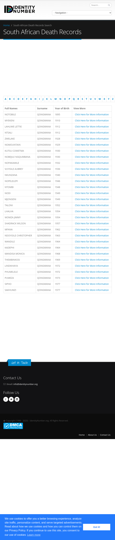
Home (6, 25)
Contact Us (105, 435)
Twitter (11, 399)
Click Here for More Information (92, 114)
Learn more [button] (33, 534)
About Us (92, 435)
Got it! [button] (96, 527)
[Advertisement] (57, 68)
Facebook (5, 399)
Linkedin (17, 399)
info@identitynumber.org (25, 384)
